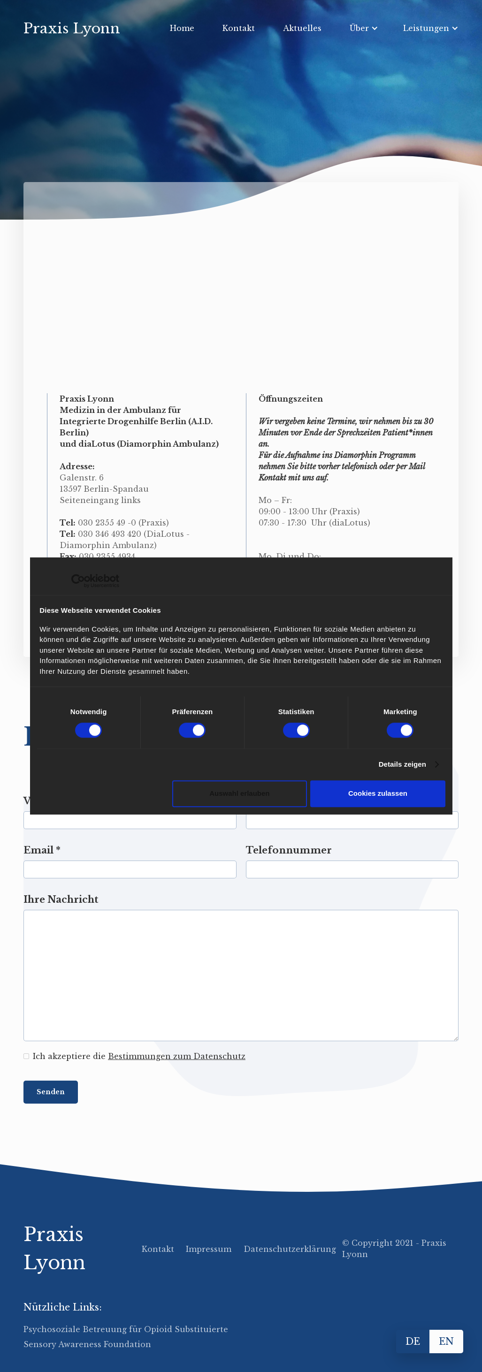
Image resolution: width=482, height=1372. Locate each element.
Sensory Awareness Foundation (87, 1344)
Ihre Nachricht (61, 899)
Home (182, 28)
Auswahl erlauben (239, 793)
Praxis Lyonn (54, 1248)
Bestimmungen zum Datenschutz (176, 1056)
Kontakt (238, 28)
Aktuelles (302, 28)
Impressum (208, 1249)
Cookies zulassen (377, 793)
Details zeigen (402, 764)
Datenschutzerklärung (290, 1249)
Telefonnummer (289, 850)
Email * (42, 850)
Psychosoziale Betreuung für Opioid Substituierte (125, 1329)
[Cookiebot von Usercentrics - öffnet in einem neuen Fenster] (78, 581)
